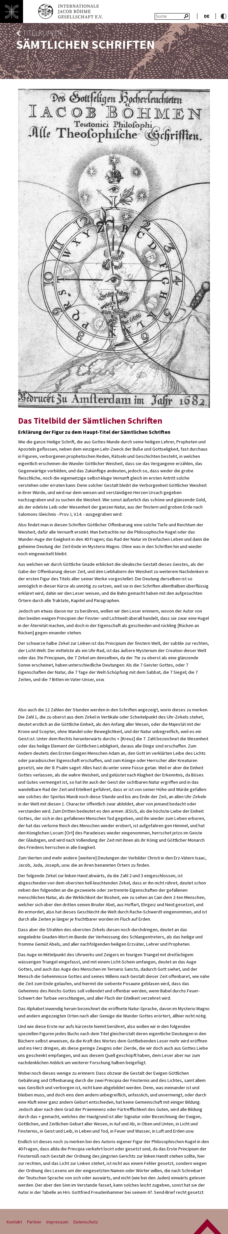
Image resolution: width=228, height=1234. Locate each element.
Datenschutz (85, 1222)
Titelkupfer (42, 33)
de (207, 16)
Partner (34, 1222)
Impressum (57, 1222)
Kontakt (14, 1222)
